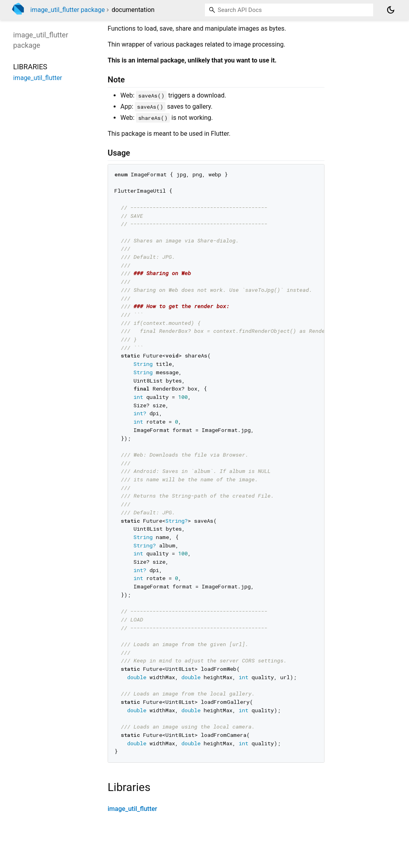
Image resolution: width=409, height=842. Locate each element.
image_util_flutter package (67, 10)
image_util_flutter (132, 809)
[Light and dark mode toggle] (390, 10)
